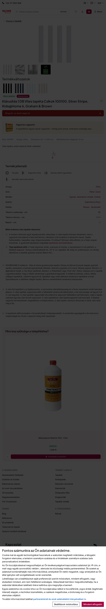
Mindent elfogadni (92, 604)
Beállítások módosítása (66, 604)
